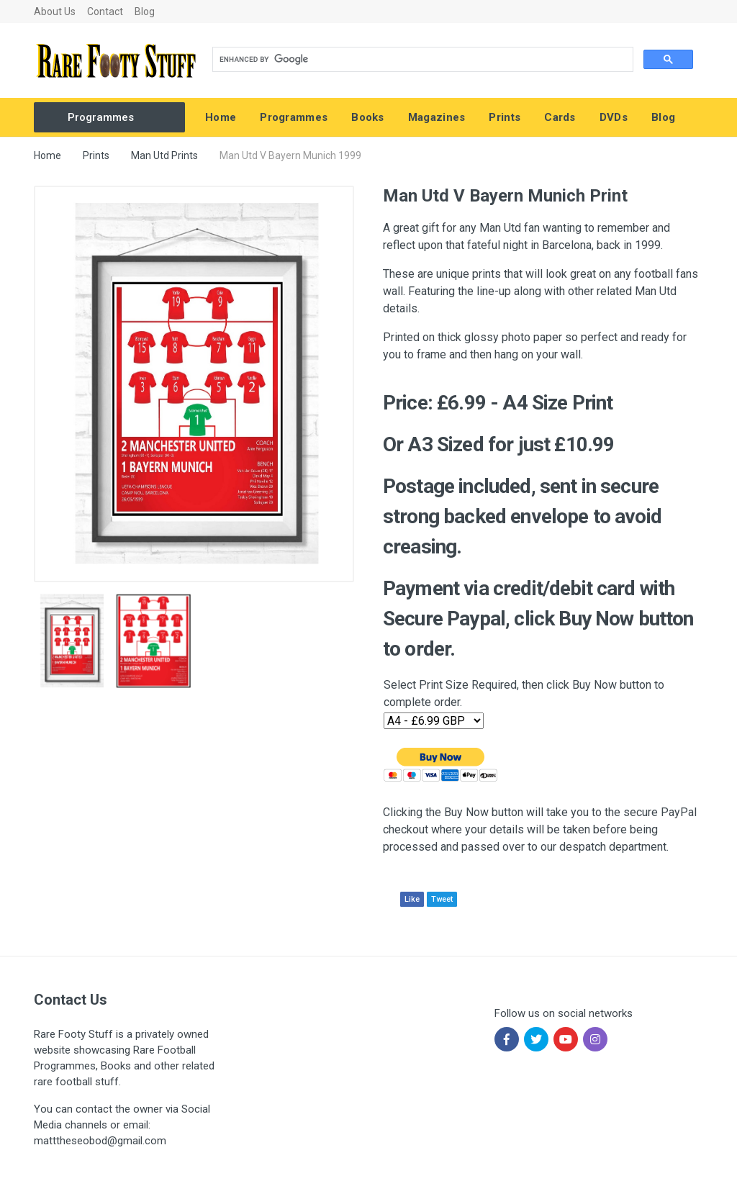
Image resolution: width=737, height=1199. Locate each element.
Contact (105, 11)
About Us (55, 11)
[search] (421, 59)
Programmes (101, 117)
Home (47, 155)
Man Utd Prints (164, 155)
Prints (96, 155)
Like (412, 899)
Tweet (442, 899)
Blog (145, 11)
